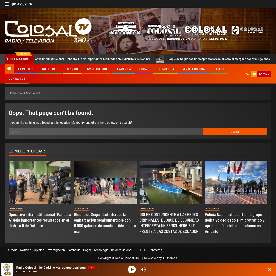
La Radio (24, 69)
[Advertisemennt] (183, 31)
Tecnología (165, 69)
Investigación (96, 69)
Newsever (151, 258)
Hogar (144, 69)
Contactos (17, 78)
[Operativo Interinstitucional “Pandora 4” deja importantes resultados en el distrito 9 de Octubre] (40, 182)
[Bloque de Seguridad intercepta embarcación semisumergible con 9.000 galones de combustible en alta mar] (105, 182)
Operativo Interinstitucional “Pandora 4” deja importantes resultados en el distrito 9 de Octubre (89, 59)
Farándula (123, 69)
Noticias (48, 69)
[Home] (9, 69)
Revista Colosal (194, 69)
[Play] (132, 269)
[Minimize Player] (269, 269)
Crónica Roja (16, 208)
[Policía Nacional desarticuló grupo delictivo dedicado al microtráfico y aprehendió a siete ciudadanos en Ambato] (236, 182)
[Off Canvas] (7, 4)
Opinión (72, 69)
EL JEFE (219, 69)
